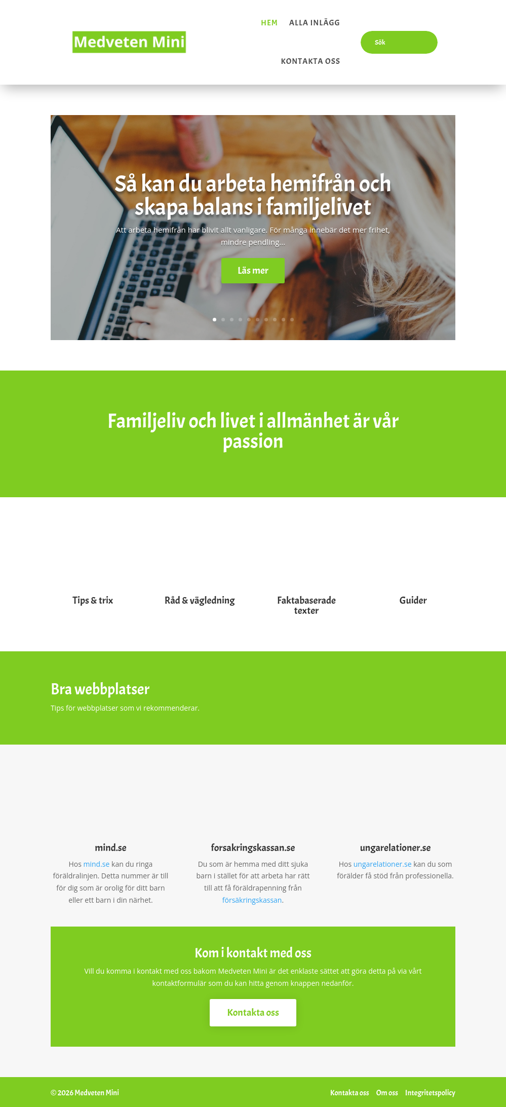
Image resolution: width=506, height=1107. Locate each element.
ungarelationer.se (383, 861)
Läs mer (253, 268)
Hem (269, 22)
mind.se (97, 861)
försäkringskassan (252, 897)
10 (292, 317)
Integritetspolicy (430, 1091)
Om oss (387, 1091)
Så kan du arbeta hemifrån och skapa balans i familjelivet (253, 192)
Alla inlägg (314, 22)
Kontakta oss (310, 60)
